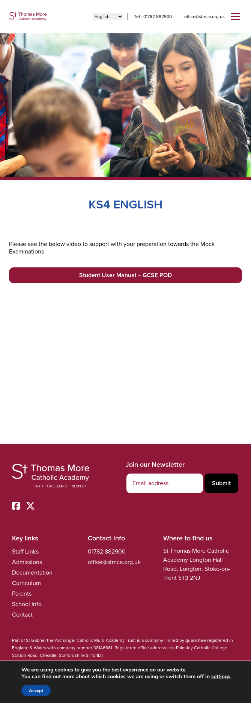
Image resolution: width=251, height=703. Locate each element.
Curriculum (26, 583)
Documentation (32, 572)
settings (220, 676)
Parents (22, 593)
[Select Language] (108, 16)
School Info (27, 604)
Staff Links (25, 551)
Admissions (27, 562)
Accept (36, 691)
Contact (22, 614)
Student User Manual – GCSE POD (125, 275)
